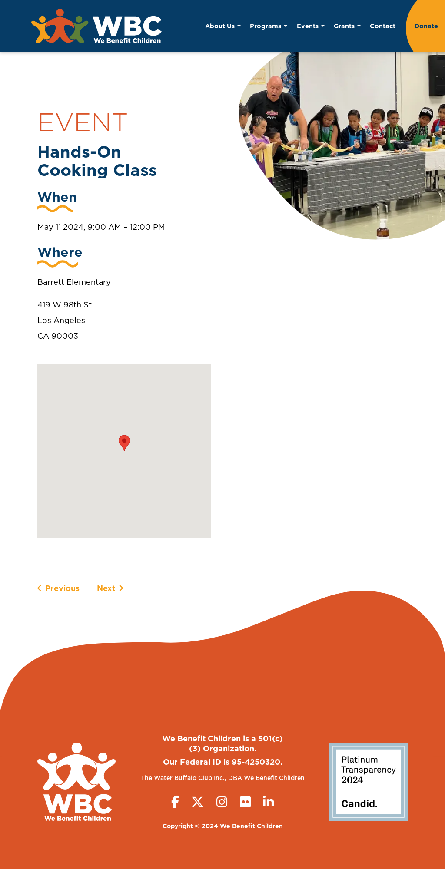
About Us (223, 26)
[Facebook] (175, 802)
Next (106, 588)
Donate (426, 26)
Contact (382, 26)
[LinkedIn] (268, 802)
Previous (62, 588)
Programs (268, 26)
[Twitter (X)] (197, 802)
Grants (347, 26)
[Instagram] (221, 802)
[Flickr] (245, 802)
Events (311, 26)
